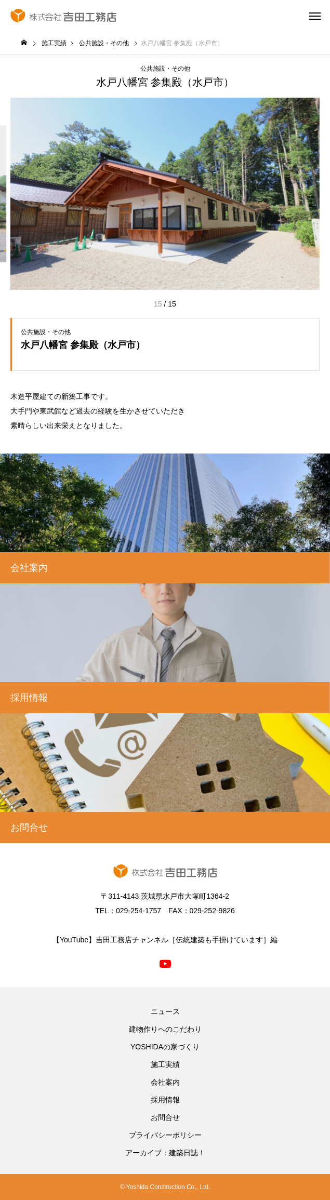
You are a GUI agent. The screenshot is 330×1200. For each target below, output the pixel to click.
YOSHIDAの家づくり (165, 1046)
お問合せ (165, 1117)
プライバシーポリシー (165, 1135)
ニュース (165, 1011)
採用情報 (165, 1099)
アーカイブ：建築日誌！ (165, 1152)
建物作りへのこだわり (165, 1029)
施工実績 (165, 1064)
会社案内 (165, 1082)
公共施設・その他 (165, 68)
